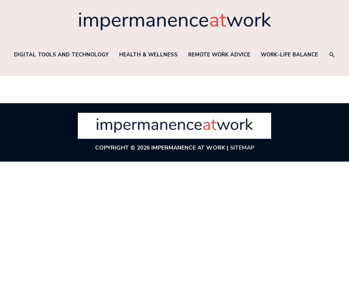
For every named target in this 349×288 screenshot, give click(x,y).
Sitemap (242, 148)
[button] (332, 55)
